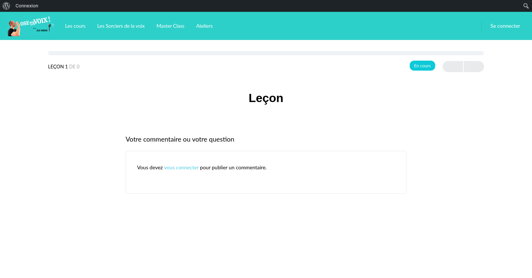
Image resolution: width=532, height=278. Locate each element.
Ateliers (204, 26)
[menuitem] (6, 6)
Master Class (170, 26)
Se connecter (505, 26)
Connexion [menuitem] (27, 6)
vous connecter (181, 167)
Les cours (75, 26)
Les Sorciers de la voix (120, 26)
